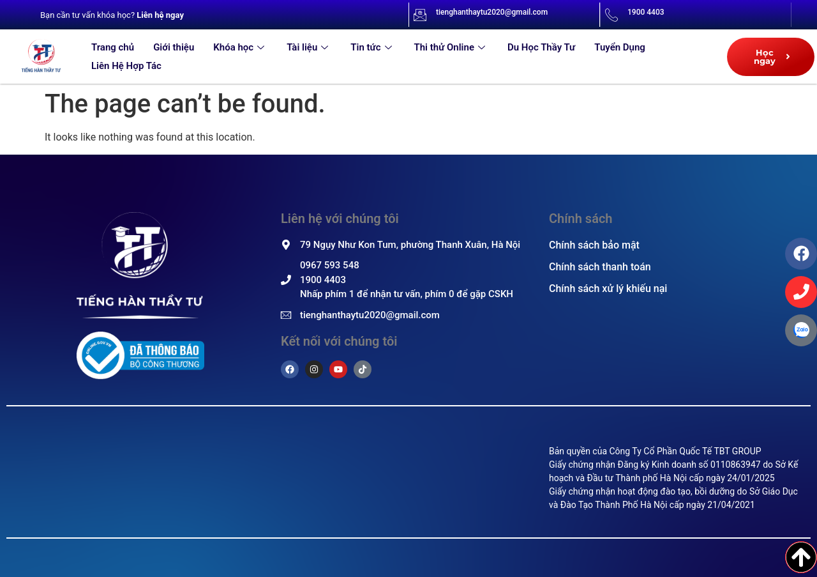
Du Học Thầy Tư (541, 47)
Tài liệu (309, 47)
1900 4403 (645, 12)
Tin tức (372, 47)
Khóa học (240, 47)
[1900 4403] (611, 14)
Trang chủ (112, 47)
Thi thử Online (451, 47)
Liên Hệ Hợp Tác (126, 66)
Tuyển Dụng (619, 47)
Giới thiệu (173, 47)
